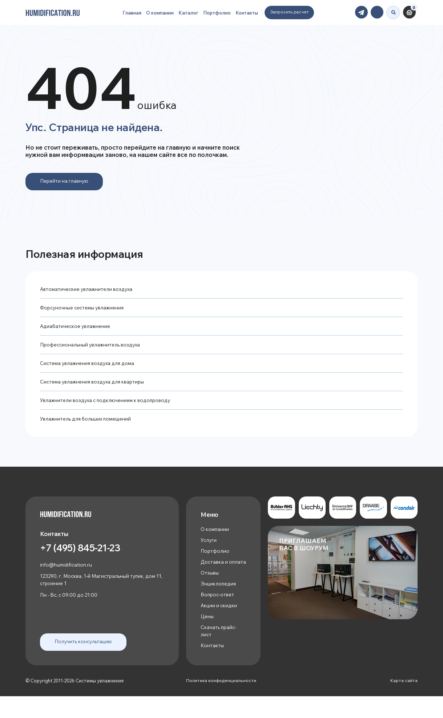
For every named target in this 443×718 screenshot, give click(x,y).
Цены (207, 635)
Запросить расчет (292, 10)
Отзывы (210, 589)
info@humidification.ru (67, 575)
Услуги (209, 547)
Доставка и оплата (215, 574)
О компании (155, 11)
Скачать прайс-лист (220, 651)
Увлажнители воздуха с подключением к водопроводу (108, 405)
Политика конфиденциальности (221, 702)
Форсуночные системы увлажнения (85, 309)
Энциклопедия (219, 601)
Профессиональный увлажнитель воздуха (93, 347)
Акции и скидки (219, 624)
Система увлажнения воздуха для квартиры (95, 386)
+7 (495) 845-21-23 (86, 559)
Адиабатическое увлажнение (77, 328)
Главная (123, 11)
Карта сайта (404, 702)
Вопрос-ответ (219, 612)
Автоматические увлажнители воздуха (88, 290)
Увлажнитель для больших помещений (88, 424)
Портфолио (216, 11)
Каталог (186, 11)
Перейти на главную (65, 181)
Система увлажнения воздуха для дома (89, 367)
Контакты (248, 11)
